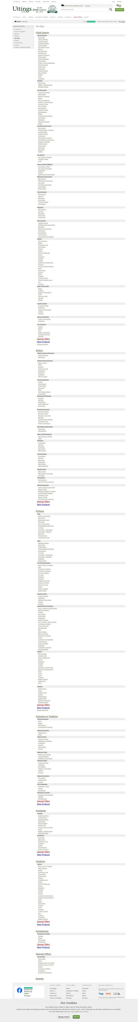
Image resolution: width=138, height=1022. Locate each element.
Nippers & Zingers (43, 583)
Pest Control (42, 61)
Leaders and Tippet (44, 581)
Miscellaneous (42, 112)
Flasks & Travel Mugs (44, 292)
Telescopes (41, 357)
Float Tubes (41, 616)
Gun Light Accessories (45, 168)
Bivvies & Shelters (43, 610)
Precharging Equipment (45, 116)
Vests (39, 683)
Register (119, 1)
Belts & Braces (42, 241)
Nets (39, 630)
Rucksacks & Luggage (43, 792)
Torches (40, 172)
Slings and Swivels (44, 122)
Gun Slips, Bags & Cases (44, 126)
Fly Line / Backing (43, 573)
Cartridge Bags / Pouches (46, 130)
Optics (24, 17)
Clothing (60, 17)
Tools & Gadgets (43, 589)
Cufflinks (40, 290)
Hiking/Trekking (43, 823)
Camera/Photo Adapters (45, 419)
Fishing (30, 17)
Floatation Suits (43, 880)
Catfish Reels (42, 547)
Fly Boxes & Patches (44, 571)
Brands (86, 17)
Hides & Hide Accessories (44, 434)
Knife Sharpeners (43, 59)
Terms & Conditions (20, 31)
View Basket (119, 9)
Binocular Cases (43, 413)
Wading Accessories (44, 700)
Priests (40, 587)
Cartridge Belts (42, 132)
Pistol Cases (42, 146)
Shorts (40, 673)
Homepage (53, 988)
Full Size (40, 400)
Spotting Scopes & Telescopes (45, 353)
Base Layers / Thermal (45, 866)
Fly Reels (41, 553)
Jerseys (40, 894)
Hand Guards (42, 108)
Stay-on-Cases (42, 376)
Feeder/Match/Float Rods (46, 526)
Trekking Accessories (43, 730)
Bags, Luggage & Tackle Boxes (47, 608)
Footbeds (41, 843)
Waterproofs (42, 681)
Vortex (84, 991)
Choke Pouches (43, 134)
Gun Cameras (42, 106)
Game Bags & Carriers (45, 138)
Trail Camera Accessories (46, 237)
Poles (40, 735)
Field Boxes (41, 136)
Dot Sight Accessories (45, 185)
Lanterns (41, 745)
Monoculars (41, 200)
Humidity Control (43, 110)
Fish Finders (42, 614)
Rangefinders (42, 233)
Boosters (41, 367)
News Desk (46, 1)
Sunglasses (68, 17)
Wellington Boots (43, 87)
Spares (40, 723)
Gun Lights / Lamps (44, 167)
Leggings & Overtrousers (45, 262)
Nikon (84, 993)
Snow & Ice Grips (43, 849)
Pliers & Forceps (43, 585)
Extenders (41, 373)
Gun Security (41, 155)
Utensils (40, 298)
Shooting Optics (41, 469)
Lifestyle (40, 936)
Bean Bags (41, 37)
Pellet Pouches (42, 144)
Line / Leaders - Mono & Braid (47, 622)
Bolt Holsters (42, 128)
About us (52, 991)
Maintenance (42, 725)
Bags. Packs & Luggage (45, 565)
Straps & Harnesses (44, 423)
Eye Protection (42, 51)
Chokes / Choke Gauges (45, 102)
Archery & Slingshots (43, 317)
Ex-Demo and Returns (45, 972)
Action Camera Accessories (46, 487)
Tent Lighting (42, 747)
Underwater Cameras (44, 647)
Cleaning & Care (43, 104)
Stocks (40, 124)
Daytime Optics (41, 220)
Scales (40, 638)
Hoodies (40, 259)
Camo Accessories (43, 100)
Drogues (40, 612)
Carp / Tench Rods (43, 524)
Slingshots (41, 321)
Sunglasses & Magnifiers (45, 639)
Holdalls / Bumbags (44, 142)
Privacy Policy (18, 42)
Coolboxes (41, 308)
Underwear (41, 917)
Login (113, 1)
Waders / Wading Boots (45, 85)
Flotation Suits (42, 656)
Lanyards (41, 579)
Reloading (41, 120)
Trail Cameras (42, 235)
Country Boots (42, 818)
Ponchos (41, 264)
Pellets (40, 114)
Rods (38, 514)
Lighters (40, 312)
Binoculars (41, 198)
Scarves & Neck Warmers (46, 266)
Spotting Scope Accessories (46, 225)
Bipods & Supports (43, 96)
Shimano (85, 998)
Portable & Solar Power (45, 758)
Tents (39, 721)
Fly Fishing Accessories (43, 563)
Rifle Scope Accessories (45, 181)
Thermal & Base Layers (45, 280)
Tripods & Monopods (43, 379)
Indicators (41, 577)
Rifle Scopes (42, 179)
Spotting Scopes (43, 223)
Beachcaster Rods (43, 520)
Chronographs (42, 45)
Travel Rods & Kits (43, 537)
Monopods (41, 388)
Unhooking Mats (43, 649)
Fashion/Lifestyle (43, 819)
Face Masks (42, 247)
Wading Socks (42, 692)
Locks (40, 161)
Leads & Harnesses (44, 332)
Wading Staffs (42, 590)
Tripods (40, 382)
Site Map (38, 1)
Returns (31, 1)
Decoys (40, 49)
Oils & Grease (42, 632)
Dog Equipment (41, 324)
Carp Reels (41, 545)
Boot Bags (41, 838)
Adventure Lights (43, 739)
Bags (39, 390)
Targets (40, 75)
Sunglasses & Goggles (43, 933)
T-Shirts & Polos (43, 278)
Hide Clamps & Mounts (45, 436)
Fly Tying (41, 575)
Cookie (72, 1012)
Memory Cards (42, 497)
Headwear (41, 257)
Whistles (40, 336)
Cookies (17, 45)
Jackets (40, 260)
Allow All (76, 1017)
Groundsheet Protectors (45, 727)
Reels (38, 541)
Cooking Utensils (43, 306)
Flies (39, 567)
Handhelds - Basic (43, 786)
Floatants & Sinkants (44, 569)
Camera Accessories (43, 485)
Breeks (40, 243)
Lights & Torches (43, 620)
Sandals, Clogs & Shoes (45, 827)
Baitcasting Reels (43, 543)
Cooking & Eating (42, 303)
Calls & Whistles (43, 39)
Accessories (42, 204)
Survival (40, 782)
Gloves (40, 255)
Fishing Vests (42, 876)
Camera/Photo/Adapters (45, 493)
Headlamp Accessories (45, 741)
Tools (39, 77)
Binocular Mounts (43, 412)
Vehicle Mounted (43, 202)
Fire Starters (42, 767)
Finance (53, 1)
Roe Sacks (41, 148)
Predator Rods (42, 536)
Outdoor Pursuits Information (23, 47)
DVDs (40, 294)
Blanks (40, 98)
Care (39, 330)
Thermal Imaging (42, 192)
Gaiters (40, 251)
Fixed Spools (42, 551)
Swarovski (85, 988)
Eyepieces (41, 374)
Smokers (41, 313)
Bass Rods (41, 518)
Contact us (53, 993)
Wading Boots (42, 696)
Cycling (40, 788)
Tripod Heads (42, 384)
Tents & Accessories (42, 719)
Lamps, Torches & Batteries (45, 164)
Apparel (40, 327)
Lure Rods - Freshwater (45, 530)
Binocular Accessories (45, 229)
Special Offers (78, 17)
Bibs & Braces (42, 654)
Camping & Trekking (41, 17)
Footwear (52, 17)
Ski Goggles (42, 940)
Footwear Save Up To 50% (46, 963)
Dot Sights (41, 183)
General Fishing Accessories (45, 606)
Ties (39, 282)
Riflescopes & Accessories (44, 176)
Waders (40, 694)
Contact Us (17, 1)
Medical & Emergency (43, 776)
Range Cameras (43, 65)
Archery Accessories (44, 319)
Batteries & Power (42, 752)
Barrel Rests (42, 94)
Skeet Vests (41, 270)
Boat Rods (41, 522)
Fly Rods (41, 528)
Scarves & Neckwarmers (45, 669)
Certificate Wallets (43, 43)
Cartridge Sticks (43, 41)
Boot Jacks (41, 840)
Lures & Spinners (43, 626)
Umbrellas (41, 78)
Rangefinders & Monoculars (45, 426)
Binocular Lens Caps (44, 416)
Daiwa (84, 995)
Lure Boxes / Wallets (44, 624)
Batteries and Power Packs (46, 174)
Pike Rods (41, 534)
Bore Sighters (42, 189)
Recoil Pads (41, 118)
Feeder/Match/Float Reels (46, 549)
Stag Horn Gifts (43, 296)
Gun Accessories (42, 90)
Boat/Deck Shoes (43, 816)
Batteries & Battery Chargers (47, 491)
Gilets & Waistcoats (44, 253)
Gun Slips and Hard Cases (46, 140)
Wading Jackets (43, 679)
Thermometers (42, 642)
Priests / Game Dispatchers (46, 63)
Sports (40, 938)
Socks (40, 274)
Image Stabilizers (43, 404)
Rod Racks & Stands (44, 636)
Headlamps (41, 170)
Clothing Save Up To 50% (46, 965)
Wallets (40, 152)
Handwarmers (42, 53)
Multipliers (41, 559)
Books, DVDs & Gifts (43, 286)
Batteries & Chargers (44, 754)
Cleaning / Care (43, 841)
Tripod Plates (42, 386)
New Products (43, 342)
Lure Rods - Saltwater (44, 532)
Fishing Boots (42, 689)
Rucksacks (41, 150)
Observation (42, 402)
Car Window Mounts (44, 392)
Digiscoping (41, 371)
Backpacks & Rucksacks (45, 795)
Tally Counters (42, 73)
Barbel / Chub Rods (44, 516)
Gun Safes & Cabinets (45, 157)
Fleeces (40, 249)
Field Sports (16, 17)
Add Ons (41, 196)
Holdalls (40, 797)
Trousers (41, 284)
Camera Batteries (43, 756)
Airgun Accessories (44, 92)
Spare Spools (42, 561)
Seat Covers (42, 67)
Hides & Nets (42, 57)
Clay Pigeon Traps (43, 47)
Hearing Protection (43, 55)
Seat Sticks (41, 69)
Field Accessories (42, 35)
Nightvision (40, 207)
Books (40, 288)
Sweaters (41, 276)
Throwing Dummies (44, 334)
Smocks (40, 272)
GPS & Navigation (42, 784)
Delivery (24, 1)
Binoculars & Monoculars (44, 396)
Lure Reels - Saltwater (45, 557)
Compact (41, 398)
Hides (40, 438)
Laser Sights (42, 187)
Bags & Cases (42, 363)
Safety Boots (42, 825)
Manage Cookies (63, 1017)
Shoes (40, 691)
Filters (40, 365)
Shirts (40, 268)
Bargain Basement (42, 344)
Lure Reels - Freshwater (45, 555)
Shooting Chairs (43, 71)
